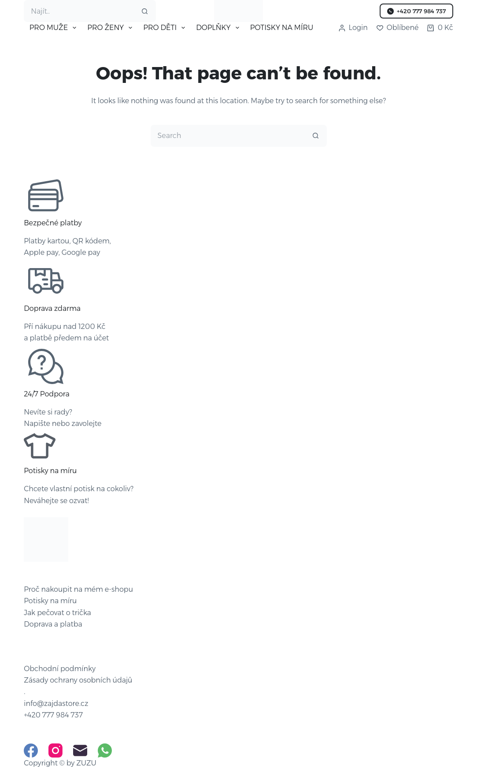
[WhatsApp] (105, 750)
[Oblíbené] (398, 28)
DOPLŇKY (219, 27)
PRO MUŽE (55, 27)
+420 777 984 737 (416, 11)
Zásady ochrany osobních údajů (78, 680)
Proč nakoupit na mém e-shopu (78, 589)
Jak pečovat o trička (57, 612)
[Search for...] (79, 11)
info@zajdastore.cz (56, 703)
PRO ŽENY (111, 27)
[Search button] (145, 11)
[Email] (80, 750)
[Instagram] (55, 750)
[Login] (353, 28)
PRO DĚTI (166, 27)
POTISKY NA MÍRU (282, 27)
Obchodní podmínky (60, 668)
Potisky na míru (50, 601)
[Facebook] (31, 750)
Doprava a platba (53, 624)
